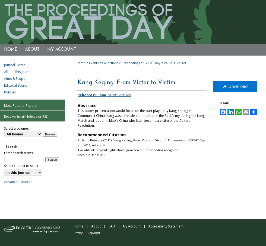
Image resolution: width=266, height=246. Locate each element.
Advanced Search (17, 182)
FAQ (112, 226)
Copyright (94, 233)
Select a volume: (16, 128)
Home (81, 63)
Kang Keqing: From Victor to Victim (126, 83)
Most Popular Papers (20, 105)
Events (94, 63)
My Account (132, 226)
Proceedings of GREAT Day (141, 63)
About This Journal (18, 71)
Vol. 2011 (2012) (175, 63)
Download (235, 86)
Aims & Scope (14, 78)
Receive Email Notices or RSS (25, 116)
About (96, 226)
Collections (110, 63)
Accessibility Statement (165, 226)
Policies (10, 92)
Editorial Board (15, 85)
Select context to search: (22, 165)
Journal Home (14, 65)
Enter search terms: (19, 153)
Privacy (78, 233)
